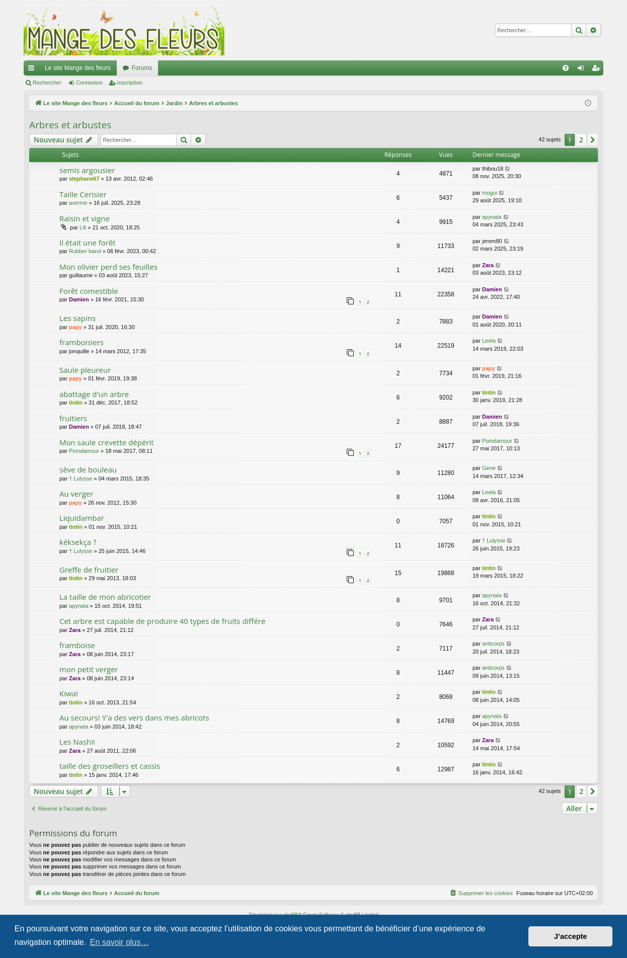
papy (75, 327)
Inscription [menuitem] (598, 69)
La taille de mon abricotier (105, 597)
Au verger (76, 494)
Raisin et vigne (84, 218)
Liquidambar (81, 518)
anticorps (493, 644)
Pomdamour (84, 451)
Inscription (129, 82)
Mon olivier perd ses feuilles (108, 267)
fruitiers (73, 418)
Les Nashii (77, 742)
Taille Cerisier (83, 194)
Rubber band (85, 251)
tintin (76, 403)
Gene (489, 468)
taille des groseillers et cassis (109, 766)
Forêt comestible (88, 291)
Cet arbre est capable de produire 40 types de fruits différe (162, 621)
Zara (488, 265)
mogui (489, 193)
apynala (492, 217)
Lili (83, 227)
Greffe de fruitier (88, 570)
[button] (593, 140)
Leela (489, 341)
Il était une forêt (87, 242)
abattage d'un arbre (94, 394)
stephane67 (84, 179)
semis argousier (87, 170)
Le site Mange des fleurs (78, 67)
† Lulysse (80, 478)
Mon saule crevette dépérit (106, 442)
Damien (79, 299)
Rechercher (47, 82)
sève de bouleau (88, 469)
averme (78, 203)
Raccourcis (33, 69)
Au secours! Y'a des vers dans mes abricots (134, 717)
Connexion (89, 82)
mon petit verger (88, 669)
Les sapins (77, 318)
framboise (77, 645)
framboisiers (81, 342)
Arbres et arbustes (70, 124)
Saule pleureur (85, 370)
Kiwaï (68, 693)
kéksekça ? (78, 542)
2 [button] (581, 139)
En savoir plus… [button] (119, 942)
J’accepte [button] (570, 936)
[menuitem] (565, 67)
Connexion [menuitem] (583, 69)
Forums (142, 67)
